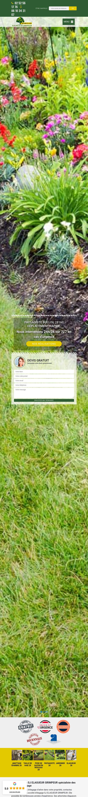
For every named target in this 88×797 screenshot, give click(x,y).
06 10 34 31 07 (18, 11)
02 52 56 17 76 (18, 5)
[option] (16, 758)
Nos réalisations (44, 343)
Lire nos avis (14, 792)
